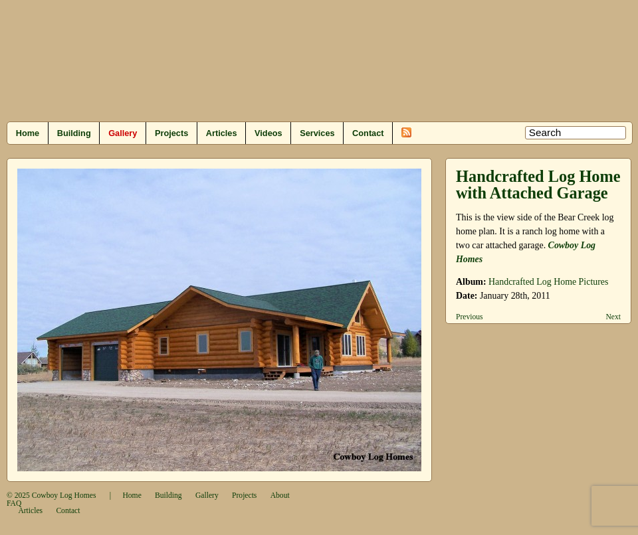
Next (613, 317)
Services (317, 133)
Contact (367, 133)
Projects (171, 133)
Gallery (122, 133)
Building (74, 133)
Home (27, 133)
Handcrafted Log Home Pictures (548, 282)
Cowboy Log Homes (64, 495)
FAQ (14, 503)
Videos (268, 133)
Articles (221, 133)
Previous (469, 317)
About (280, 495)
